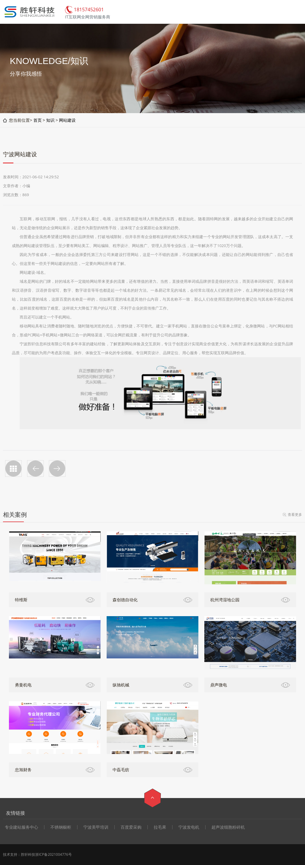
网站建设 (67, 120)
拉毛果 (160, 827)
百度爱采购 (131, 827)
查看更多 (295, 514)
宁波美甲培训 (95, 827)
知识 (50, 120)
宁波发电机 (188, 827)
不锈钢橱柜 (60, 827)
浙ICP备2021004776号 (53, 854)
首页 (37, 120)
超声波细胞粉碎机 (228, 827)
